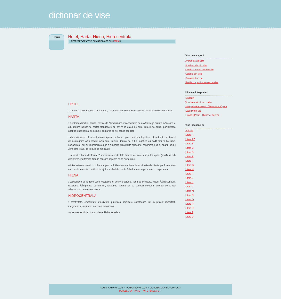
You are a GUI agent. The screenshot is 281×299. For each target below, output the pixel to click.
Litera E (189, 156)
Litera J (189, 178)
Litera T (189, 212)
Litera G (189, 165)
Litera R (189, 208)
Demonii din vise (194, 78)
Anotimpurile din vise (196, 65)
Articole (189, 130)
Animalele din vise (194, 61)
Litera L (189, 186)
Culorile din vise (193, 74)
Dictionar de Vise (79, 15)
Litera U (189, 216)
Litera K (189, 182)
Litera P (189, 203)
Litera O (189, 199)
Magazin (189, 98)
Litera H (189, 169)
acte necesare (151, 291)
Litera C (189, 148)
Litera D (189, 152)
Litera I (189, 173)
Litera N (189, 195)
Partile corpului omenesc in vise (201, 82)
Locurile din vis (193, 110)
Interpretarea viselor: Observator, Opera (206, 106)
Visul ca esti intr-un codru (198, 102)
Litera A (189, 134)
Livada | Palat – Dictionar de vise (202, 115)
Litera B (189, 143)
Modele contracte (129, 291)
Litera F (189, 160)
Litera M (189, 191)
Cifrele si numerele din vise (199, 69)
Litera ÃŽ (190, 139)
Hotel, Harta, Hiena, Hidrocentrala (99, 36)
